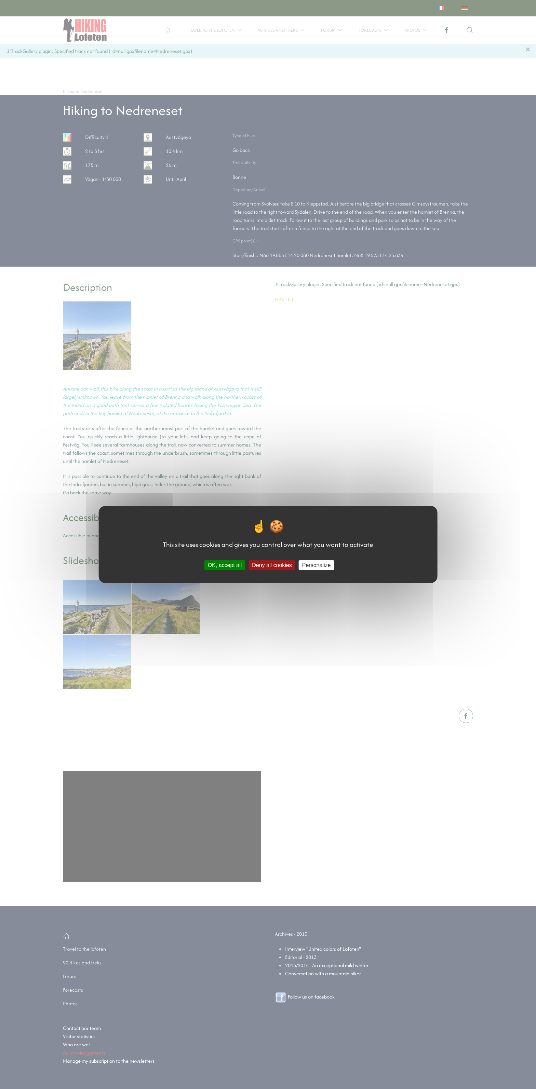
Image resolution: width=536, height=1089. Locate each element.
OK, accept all (225, 565)
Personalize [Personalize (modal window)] (316, 565)
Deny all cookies (272, 565)
